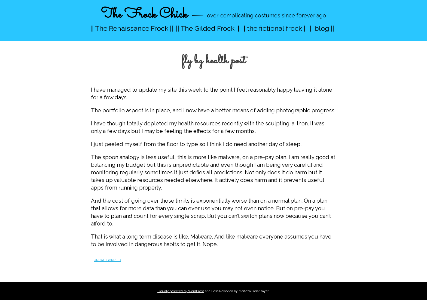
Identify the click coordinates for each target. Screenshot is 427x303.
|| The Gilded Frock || (207, 28)
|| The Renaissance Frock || (131, 28)
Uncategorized (107, 260)
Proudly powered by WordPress (180, 291)
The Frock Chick (144, 14)
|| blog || (322, 28)
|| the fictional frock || (274, 28)
